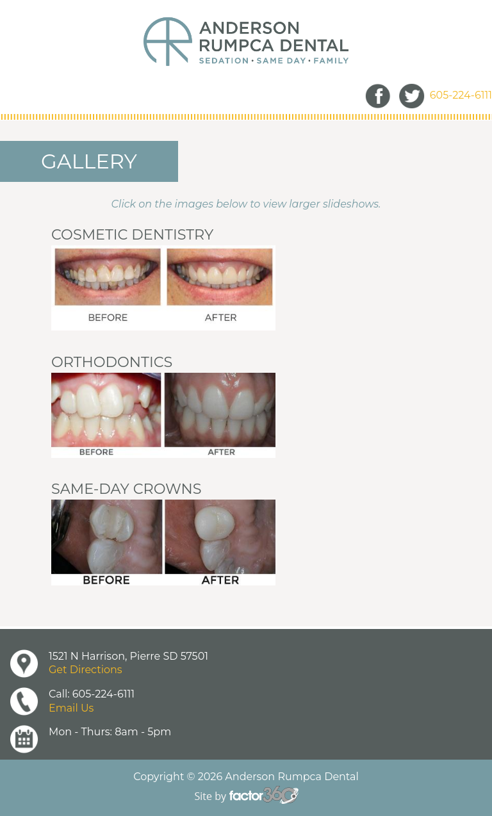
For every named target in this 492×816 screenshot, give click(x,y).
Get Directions (85, 670)
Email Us (71, 708)
